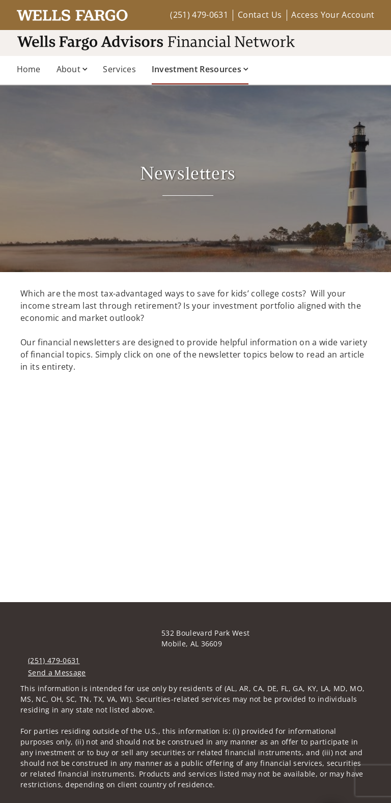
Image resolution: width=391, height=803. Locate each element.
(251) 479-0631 (199, 14)
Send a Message (57, 672)
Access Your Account (332, 14)
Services (119, 69)
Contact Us (260, 14)
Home (29, 69)
